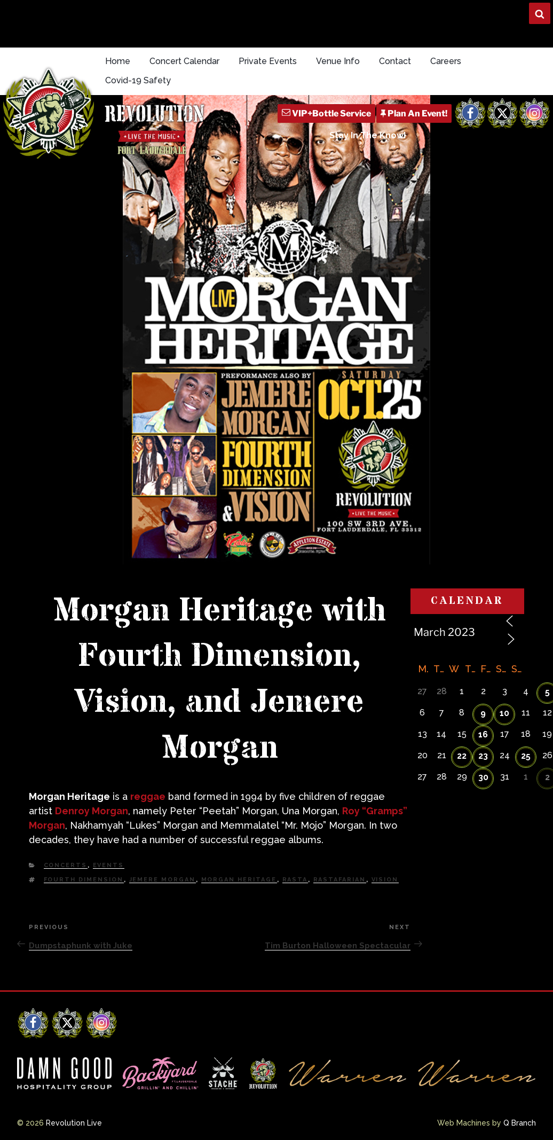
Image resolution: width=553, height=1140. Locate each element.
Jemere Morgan (162, 879)
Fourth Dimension (84, 879)
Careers (445, 61)
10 (504, 713)
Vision (385, 879)
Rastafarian (339, 879)
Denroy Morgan (91, 810)
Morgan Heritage (239, 879)
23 (483, 756)
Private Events (268, 61)
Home (117, 61)
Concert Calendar (184, 61)
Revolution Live (74, 1123)
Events (108, 865)
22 (462, 756)
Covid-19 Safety (138, 80)
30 (483, 777)
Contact (395, 61)
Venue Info (338, 61)
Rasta (295, 879)
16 (483, 734)
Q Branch (519, 1123)
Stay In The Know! (367, 135)
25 (526, 756)
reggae (147, 796)
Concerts (66, 865)
